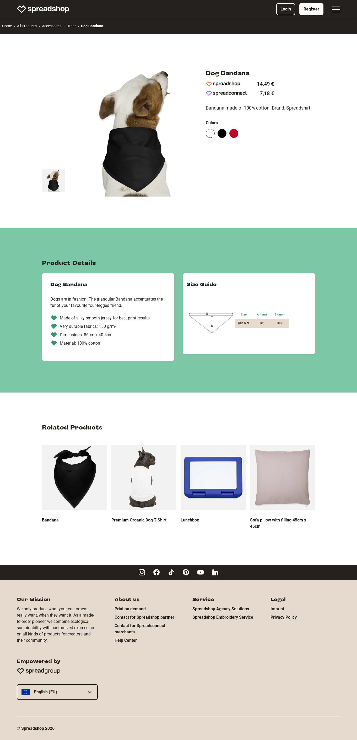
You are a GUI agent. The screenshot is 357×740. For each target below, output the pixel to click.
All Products (27, 26)
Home (7, 26)
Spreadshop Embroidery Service (222, 617)
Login (285, 9)
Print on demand (130, 608)
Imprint (277, 608)
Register (311, 9)
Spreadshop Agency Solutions (220, 608)
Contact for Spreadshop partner (144, 617)
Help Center (126, 640)
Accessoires (51, 26)
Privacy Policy (284, 617)
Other (71, 26)
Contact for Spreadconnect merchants (140, 628)
